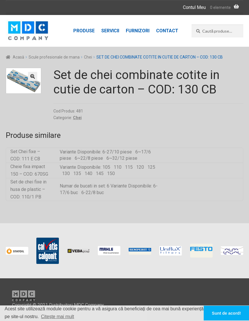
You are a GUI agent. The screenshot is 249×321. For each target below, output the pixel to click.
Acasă (18, 57)
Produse (84, 30)
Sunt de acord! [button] (226, 313)
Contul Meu (194, 7)
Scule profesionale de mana (54, 57)
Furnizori (137, 30)
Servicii (110, 30)
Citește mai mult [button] (57, 316)
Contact (167, 30)
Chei (88, 57)
